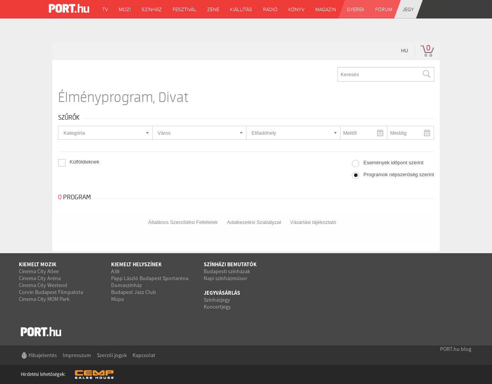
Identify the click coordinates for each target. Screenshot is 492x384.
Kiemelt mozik (38, 264)
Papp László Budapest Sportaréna (149, 278)
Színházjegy (217, 299)
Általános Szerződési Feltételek (183, 222)
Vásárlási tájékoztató (313, 222)
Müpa (117, 299)
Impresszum (77, 355)
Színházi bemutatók (230, 264)
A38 (115, 271)
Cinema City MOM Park (44, 299)
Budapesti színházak (227, 271)
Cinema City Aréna (40, 278)
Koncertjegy (217, 306)
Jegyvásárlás (222, 292)
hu (404, 50)
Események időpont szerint (393, 162)
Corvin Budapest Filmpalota (51, 292)
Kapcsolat (144, 355)
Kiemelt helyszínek (136, 264)
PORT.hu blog (455, 349)
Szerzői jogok (112, 355)
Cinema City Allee (39, 271)
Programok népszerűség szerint (398, 174)
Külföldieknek (84, 162)
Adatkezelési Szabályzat (254, 222)
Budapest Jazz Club (133, 292)
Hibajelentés (42, 355)
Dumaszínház (126, 285)
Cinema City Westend (43, 285)
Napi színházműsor (225, 278)
